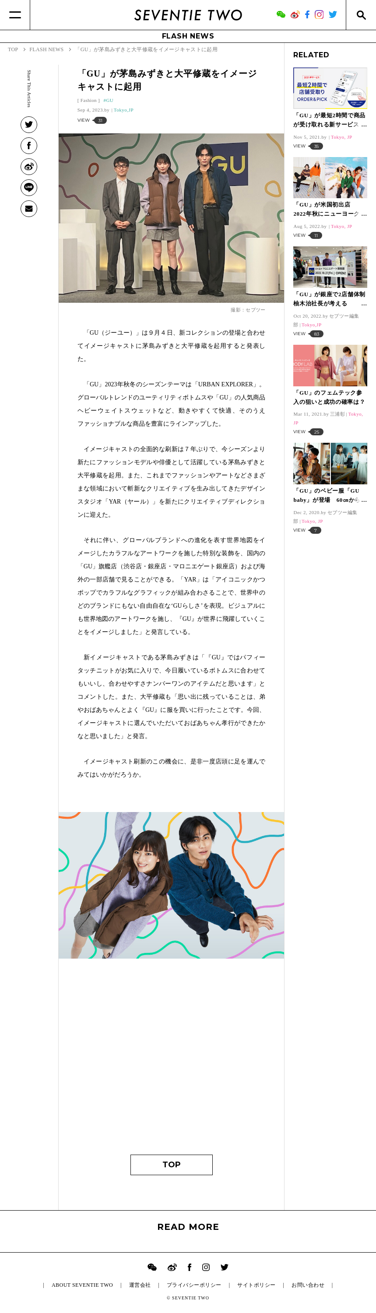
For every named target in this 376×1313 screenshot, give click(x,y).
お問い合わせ (308, 1285)
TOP (171, 1164)
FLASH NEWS (188, 36)
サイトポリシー (256, 1285)
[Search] (361, 15)
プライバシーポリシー (194, 1285)
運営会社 (140, 1285)
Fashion (89, 100)
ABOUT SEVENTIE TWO (82, 1285)
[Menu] (15, 15)
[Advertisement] (171, 1062)
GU (109, 100)
